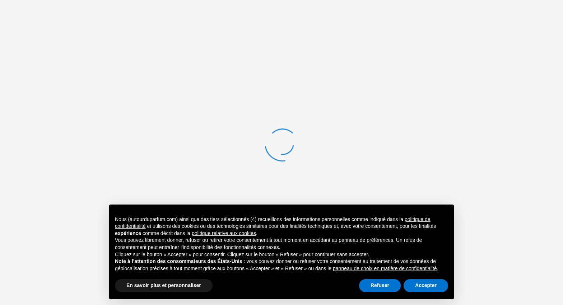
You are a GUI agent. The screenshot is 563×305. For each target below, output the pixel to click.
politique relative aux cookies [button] (224, 233)
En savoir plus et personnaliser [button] (163, 285)
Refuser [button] (380, 285)
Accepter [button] (426, 285)
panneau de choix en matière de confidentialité (385, 268)
